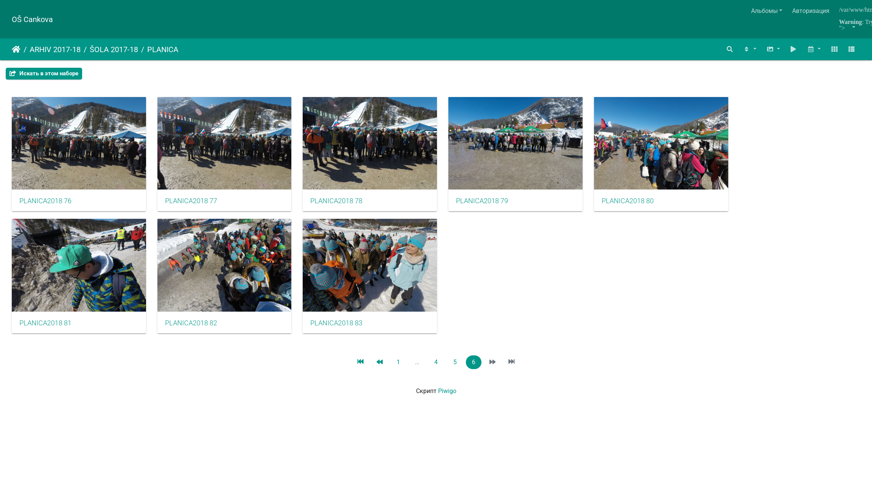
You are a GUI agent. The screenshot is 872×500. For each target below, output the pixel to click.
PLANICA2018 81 (45, 335)
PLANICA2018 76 (45, 207)
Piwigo (447, 402)
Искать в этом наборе (44, 73)
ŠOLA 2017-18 (114, 49)
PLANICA (162, 49)
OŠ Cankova (32, 19)
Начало (16, 49)
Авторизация (810, 10)
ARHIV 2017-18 (55, 49)
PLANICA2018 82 (199, 335)
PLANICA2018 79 (508, 207)
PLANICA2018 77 (199, 207)
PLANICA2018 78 (353, 207)
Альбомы (764, 10)
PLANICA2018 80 (662, 207)
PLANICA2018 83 (353, 335)
